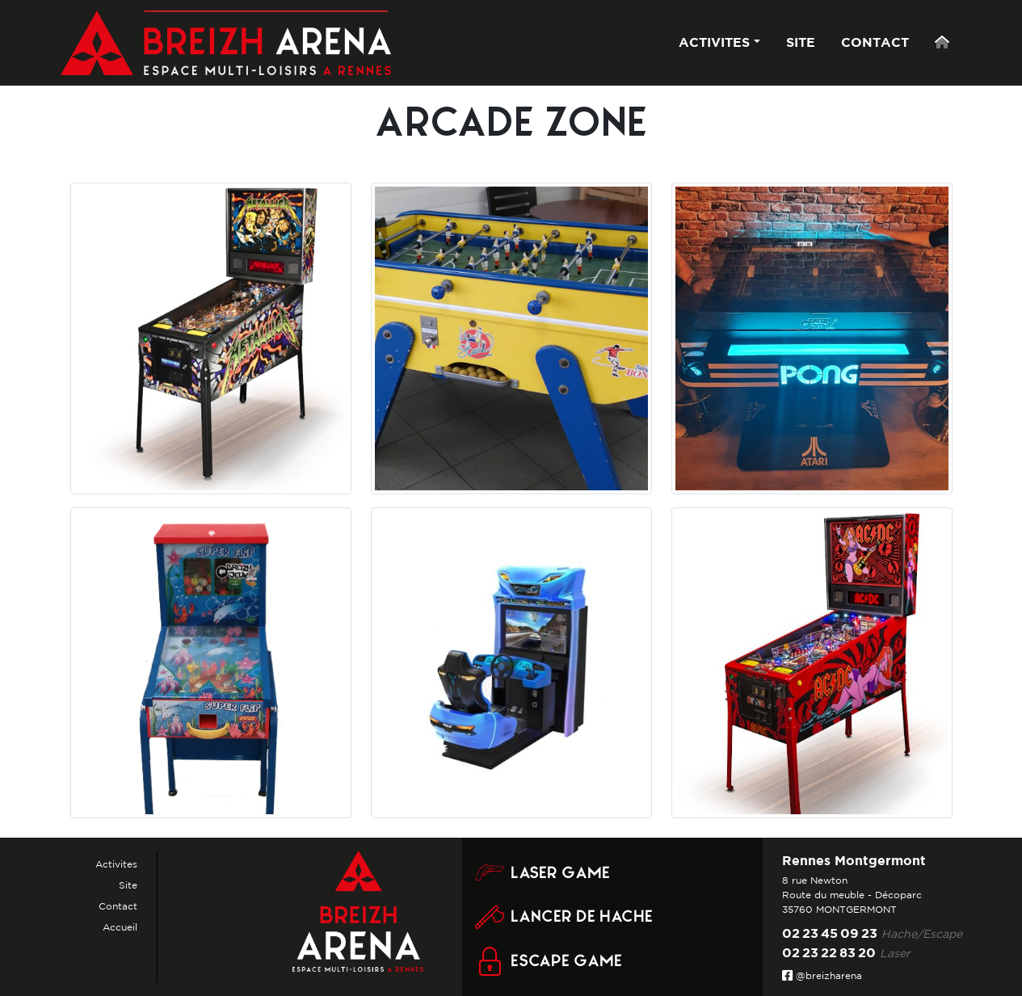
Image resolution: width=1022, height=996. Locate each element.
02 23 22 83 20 (829, 952)
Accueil (120, 927)
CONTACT (875, 42)
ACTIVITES (714, 42)
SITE (800, 42)
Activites (116, 864)
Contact (118, 906)
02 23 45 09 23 (829, 933)
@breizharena (822, 975)
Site (128, 885)
